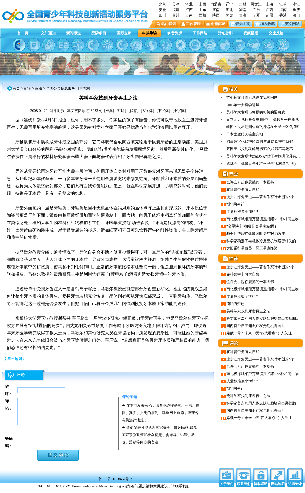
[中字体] (163, 111)
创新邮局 (218, 24)
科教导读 (149, 33)
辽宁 (229, 4)
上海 (269, 4)
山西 (202, 4)
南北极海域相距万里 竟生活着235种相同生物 (262, 219)
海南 (283, 10)
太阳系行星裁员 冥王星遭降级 (252, 248)
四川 (162, 15)
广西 (269, 10)
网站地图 (278, 487)
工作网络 (200, 33)
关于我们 (226, 487)
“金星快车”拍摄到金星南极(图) (251, 226)
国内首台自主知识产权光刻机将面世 (255, 326)
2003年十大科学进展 (242, 105)
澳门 (296, 15)
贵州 (175, 15)
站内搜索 (168, 24)
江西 (189, 10)
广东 (256, 10)
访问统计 (295, 487)
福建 (175, 10)
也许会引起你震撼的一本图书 (250, 182)
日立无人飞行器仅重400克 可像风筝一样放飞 (262, 119)
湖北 (229, 10)
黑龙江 (256, 4)
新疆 (269, 15)
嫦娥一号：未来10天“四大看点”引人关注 (259, 333)
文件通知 (48, 33)
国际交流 (124, 33)
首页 (16, 88)
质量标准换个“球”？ (242, 211)
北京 (162, 4)
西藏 (202, 15)
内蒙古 (215, 4)
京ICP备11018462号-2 (115, 482)
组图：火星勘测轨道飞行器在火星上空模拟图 (263, 127)
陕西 (216, 15)
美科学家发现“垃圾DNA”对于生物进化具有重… (264, 156)
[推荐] (109, 111)
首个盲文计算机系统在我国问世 (252, 97)
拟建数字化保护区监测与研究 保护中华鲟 (259, 141)
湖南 (242, 10)
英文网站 (292, 24)
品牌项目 (99, 33)
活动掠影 (225, 33)
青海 (242, 15)
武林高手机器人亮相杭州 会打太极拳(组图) (261, 163)
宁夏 (256, 15)
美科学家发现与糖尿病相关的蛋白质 (255, 112)
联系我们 (243, 487)
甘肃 (229, 15)
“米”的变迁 (235, 204)
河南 (216, 10)
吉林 (242, 4)
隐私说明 (260, 487)
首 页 (22, 33)
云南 (189, 15)
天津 (175, 4)
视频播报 (250, 33)
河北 (189, 4)
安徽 (162, 10)
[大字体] (147, 111)
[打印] (121, 111)
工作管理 (193, 24)
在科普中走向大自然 (242, 189)
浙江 (296, 4)
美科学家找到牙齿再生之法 (248, 311)
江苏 (283, 4)
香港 (283, 15)
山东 (202, 10)
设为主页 (242, 24)
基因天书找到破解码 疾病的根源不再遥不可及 (263, 149)
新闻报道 (73, 33)
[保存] (133, 111)
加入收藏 (267, 24)
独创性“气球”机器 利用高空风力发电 (255, 234)
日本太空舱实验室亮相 (244, 134)
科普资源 (174, 33)
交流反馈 (276, 33)
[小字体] (179, 111)
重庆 (296, 10)
